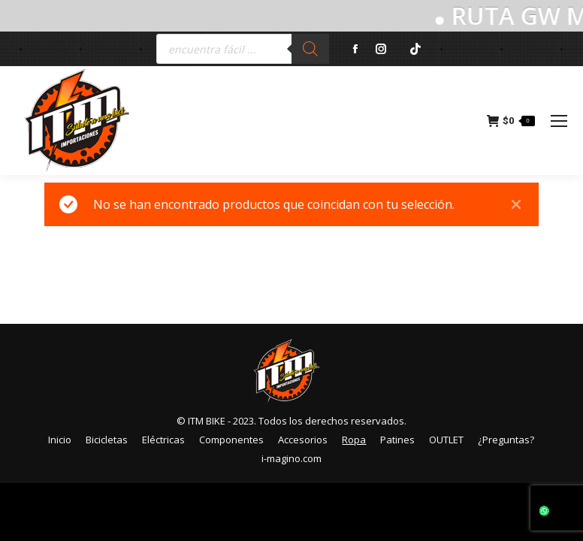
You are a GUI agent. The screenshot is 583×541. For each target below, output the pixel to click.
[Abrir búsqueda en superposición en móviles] (242, 49)
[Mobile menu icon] (559, 121)
